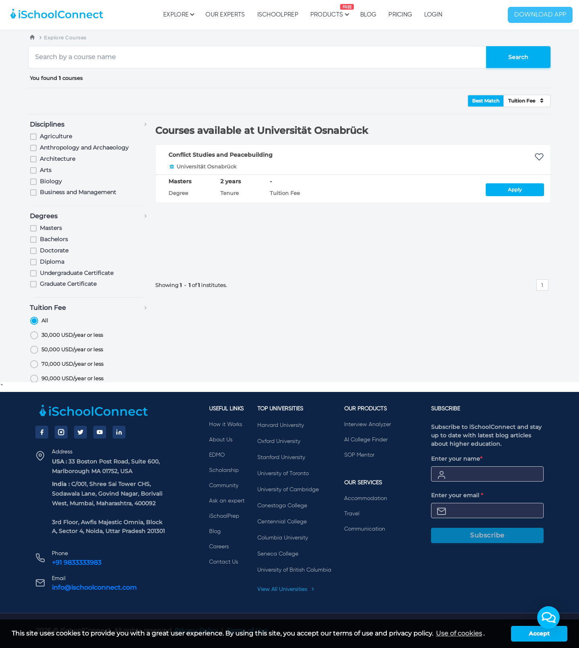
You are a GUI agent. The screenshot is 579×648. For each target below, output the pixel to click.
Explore (178, 14)
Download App (540, 15)
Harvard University (280, 425)
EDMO (217, 455)
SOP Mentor (359, 455)
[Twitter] (80, 432)
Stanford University (281, 457)
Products (326, 11)
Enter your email (457, 495)
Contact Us (223, 562)
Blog (368, 15)
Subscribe (487, 535)
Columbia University (282, 538)
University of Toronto (283, 473)
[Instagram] (61, 432)
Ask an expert (226, 501)
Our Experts (225, 15)
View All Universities (285, 589)
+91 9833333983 (76, 562)
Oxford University (278, 441)
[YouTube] (99, 432)
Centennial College (282, 522)
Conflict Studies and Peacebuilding (220, 154)
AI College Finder (366, 440)
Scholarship (224, 470)
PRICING (400, 15)
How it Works (225, 424)
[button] (548, 617)
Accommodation (365, 498)
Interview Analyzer (367, 424)
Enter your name (456, 458)
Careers (219, 547)
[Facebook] (41, 432)
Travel (351, 514)
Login (433, 15)
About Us (220, 440)
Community (223, 485)
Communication (364, 529)
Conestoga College (282, 506)
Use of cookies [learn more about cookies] (459, 633)
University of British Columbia (294, 570)
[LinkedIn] (119, 432)
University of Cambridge (288, 489)
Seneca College (277, 554)
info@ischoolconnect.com (94, 587)
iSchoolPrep (277, 15)
